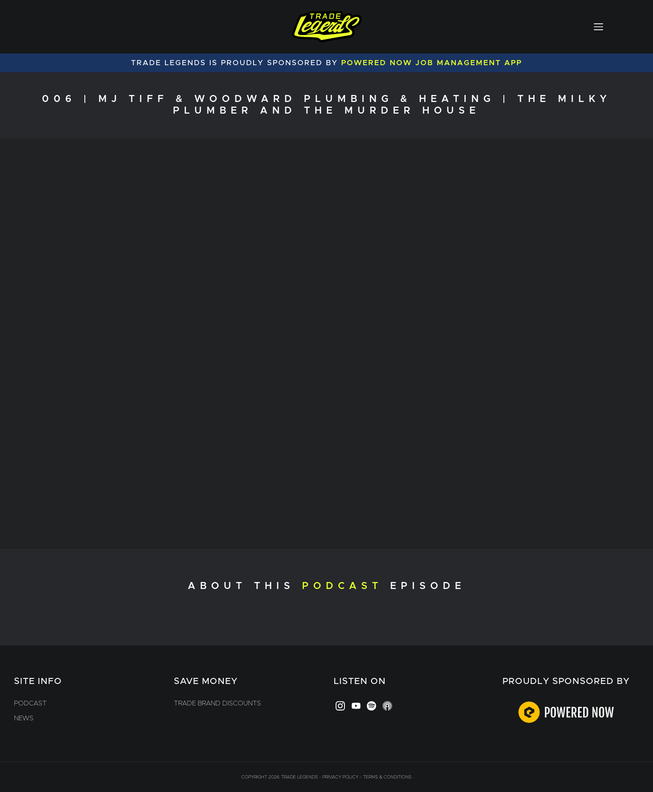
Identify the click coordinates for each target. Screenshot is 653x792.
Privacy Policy (340, 777)
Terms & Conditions (387, 777)
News (24, 718)
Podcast (30, 703)
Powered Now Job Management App (431, 63)
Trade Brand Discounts (217, 703)
